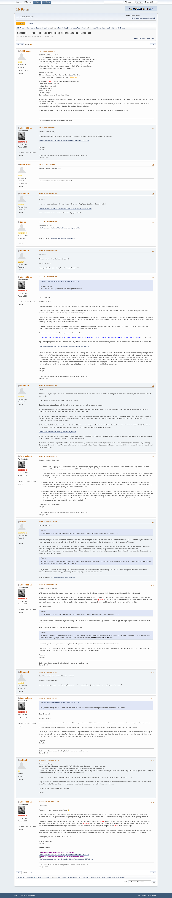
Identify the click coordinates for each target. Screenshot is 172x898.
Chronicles (85, 28)
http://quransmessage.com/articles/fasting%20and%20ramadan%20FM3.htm (66, 859)
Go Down (20, 44)
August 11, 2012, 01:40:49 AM (48, 698)
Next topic (151, 38)
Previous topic (139, 38)
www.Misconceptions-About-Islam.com (63, 238)
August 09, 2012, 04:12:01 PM (48, 385)
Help (139, 895)
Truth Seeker (62, 28)
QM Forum (23, 9)
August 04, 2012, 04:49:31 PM (48, 193)
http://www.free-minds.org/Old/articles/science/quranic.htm (59, 228)
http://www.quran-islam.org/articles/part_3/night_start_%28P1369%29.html (65, 208)
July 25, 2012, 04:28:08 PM (47, 164)
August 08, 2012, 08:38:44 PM (48, 277)
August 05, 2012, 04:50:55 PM (48, 222)
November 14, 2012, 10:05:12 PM (49, 801)
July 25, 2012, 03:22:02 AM (47, 51)
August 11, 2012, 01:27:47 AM (48, 672)
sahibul (23, 760)
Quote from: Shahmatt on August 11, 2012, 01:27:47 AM (60, 703)
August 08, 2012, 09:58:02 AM (48, 250)
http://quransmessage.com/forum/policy (143, 18)
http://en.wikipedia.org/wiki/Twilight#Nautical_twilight (57, 431)
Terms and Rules (146, 895)
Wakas (23, 222)
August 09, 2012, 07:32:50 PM (48, 456)
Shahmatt (24, 193)
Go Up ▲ (155, 895)
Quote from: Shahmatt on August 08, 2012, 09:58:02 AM (60, 281)
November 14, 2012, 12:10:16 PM (49, 760)
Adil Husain (25, 51)
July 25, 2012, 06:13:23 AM (47, 128)
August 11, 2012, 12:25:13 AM (48, 521)
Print (153, 44)
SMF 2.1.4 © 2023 (19, 895)
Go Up (19, 872)
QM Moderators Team (74, 28)
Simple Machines (30, 895)
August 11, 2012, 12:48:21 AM (48, 584)
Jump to (125, 882)
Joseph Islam (26, 128)
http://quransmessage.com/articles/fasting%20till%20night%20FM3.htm (64, 141)
